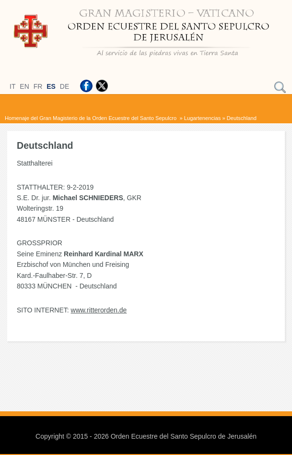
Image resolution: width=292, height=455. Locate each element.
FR (38, 86)
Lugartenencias (202, 118)
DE (64, 86)
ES (51, 86)
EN (24, 86)
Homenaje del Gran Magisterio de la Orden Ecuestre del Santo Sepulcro (91, 118)
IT (12, 86)
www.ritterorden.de (99, 310)
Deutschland (242, 118)
